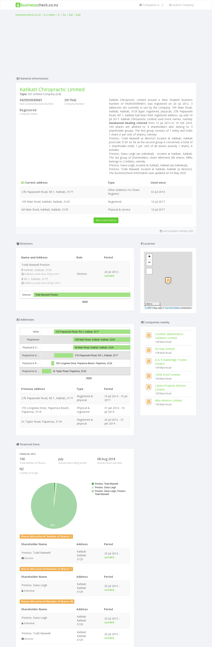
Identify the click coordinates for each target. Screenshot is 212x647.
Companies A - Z (151, 5)
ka (64, 15)
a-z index (49, 15)
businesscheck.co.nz (28, 15)
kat (71, 15)
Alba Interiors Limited (168, 400)
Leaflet (148, 308)
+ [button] (149, 257)
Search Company (181, 5)
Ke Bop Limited (164, 349)
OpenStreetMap (172, 308)
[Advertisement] (106, 46)
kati (78, 15)
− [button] (149, 263)
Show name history (106, 220)
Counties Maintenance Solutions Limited (169, 336)
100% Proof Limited (167, 374)
